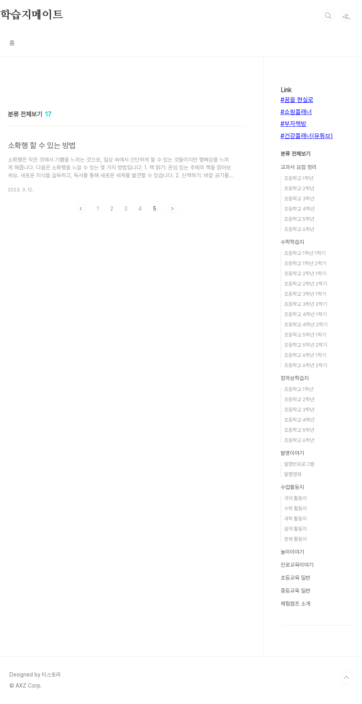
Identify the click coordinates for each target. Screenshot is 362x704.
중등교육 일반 (295, 591)
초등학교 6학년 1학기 (305, 355)
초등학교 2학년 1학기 (305, 274)
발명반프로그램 (299, 464)
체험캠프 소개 (295, 603)
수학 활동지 (295, 508)
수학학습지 (292, 242)
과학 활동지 (295, 519)
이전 (81, 208)
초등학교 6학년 (299, 229)
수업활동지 (292, 487)
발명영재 (292, 474)
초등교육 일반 (295, 578)
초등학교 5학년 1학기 (305, 335)
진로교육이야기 (297, 565)
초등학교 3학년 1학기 (305, 294)
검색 (328, 16)
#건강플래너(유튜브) (307, 136)
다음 (172, 208)
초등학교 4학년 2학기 (306, 324)
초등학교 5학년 (299, 219)
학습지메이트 (31, 15)
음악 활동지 (295, 529)
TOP (346, 677)
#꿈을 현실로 (297, 100)
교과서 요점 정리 (299, 167)
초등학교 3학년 (299, 199)
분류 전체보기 (295, 154)
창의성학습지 (295, 378)
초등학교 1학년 (298, 178)
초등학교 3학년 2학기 (305, 304)
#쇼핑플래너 (296, 112)
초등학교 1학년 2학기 (305, 263)
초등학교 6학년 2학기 (305, 365)
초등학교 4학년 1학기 (305, 314)
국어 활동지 (295, 498)
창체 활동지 (295, 539)
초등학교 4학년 (299, 209)
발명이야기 (292, 453)
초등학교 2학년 (299, 188)
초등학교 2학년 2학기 (305, 284)
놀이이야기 (292, 552)
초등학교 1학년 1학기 (305, 253)
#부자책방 (293, 123)
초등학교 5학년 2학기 (305, 345)
